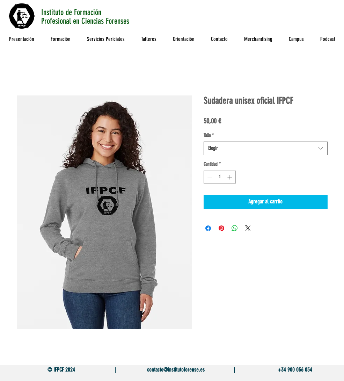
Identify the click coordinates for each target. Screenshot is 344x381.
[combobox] (266, 148)
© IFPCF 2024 (61, 369)
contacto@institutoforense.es (176, 369)
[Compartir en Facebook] (208, 228)
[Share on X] (248, 228)
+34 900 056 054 (295, 369)
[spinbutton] (219, 177)
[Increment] (230, 177)
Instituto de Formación (71, 12)
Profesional (57, 21)
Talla (209, 135)
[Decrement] (209, 177)
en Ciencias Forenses (102, 21)
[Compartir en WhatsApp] (234, 228)
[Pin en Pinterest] (221, 228)
